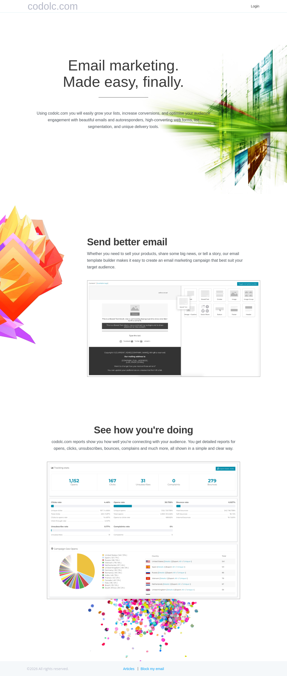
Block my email (152, 669)
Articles (129, 669)
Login (255, 6)
